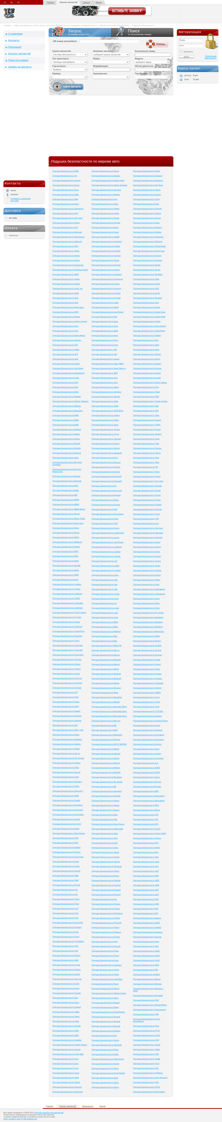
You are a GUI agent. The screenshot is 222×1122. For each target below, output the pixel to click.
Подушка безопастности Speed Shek (149, 317)
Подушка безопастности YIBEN (147, 693)
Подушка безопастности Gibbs (65, 1012)
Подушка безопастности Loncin (105, 608)
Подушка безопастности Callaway (67, 594)
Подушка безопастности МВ (145, 970)
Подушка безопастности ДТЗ (146, 843)
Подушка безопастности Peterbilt (106, 880)
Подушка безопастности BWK (65, 575)
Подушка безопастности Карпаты (148, 932)
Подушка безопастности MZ (104, 786)
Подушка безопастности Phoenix (106, 904)
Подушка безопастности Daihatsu (67, 739)
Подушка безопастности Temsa (147, 429)
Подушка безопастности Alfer (65, 246)
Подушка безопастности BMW (65, 500)
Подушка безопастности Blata (65, 490)
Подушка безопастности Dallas (66, 749)
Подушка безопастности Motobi (105, 749)
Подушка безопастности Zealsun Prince (150, 721)
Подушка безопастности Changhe (67, 636)
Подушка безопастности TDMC (147, 425)
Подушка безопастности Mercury (106, 721)
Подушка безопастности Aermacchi (67, 209)
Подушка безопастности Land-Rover (108, 542)
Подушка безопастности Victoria (147, 570)
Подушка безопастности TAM (146, 397)
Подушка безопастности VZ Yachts (148, 613)
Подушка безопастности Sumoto (147, 368)
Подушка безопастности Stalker (147, 335)
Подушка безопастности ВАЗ (146, 791)
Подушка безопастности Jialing (105, 387)
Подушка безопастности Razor (105, 998)
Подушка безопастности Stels (146, 345)
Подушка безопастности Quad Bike (107, 979)
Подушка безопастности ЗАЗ (146, 857)
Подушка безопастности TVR (146, 519)
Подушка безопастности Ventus (147, 561)
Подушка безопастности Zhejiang (147, 730)
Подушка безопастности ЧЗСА (146, 1087)
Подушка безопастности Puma (105, 960)
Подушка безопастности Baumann (67, 411)
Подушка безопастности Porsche (106, 946)
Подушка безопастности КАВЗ (146, 923)
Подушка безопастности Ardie (65, 293)
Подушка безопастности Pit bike (106, 918)
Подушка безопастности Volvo (146, 599)
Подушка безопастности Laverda (106, 556)
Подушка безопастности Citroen (66, 664)
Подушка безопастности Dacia (65, 702)
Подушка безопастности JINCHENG (107, 411)
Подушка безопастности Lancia (105, 537)
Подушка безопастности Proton (105, 956)
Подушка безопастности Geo (65, 998)
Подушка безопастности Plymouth (106, 923)
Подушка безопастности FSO (65, 946)
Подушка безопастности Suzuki (147, 373)
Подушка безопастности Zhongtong (148, 735)
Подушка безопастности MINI (105, 730)
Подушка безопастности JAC (104, 350)
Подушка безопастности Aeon (65, 204)
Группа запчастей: (61, 51)
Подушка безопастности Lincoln (106, 594)
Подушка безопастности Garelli (66, 974)
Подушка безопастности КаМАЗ (147, 927)
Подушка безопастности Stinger (147, 354)
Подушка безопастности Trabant (147, 505)
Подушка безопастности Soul (146, 303)
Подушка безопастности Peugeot (106, 885)
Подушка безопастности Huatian (106, 246)
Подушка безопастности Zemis (146, 725)
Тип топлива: (141, 73)
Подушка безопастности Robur (105, 1054)
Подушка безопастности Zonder (147, 754)
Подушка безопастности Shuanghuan (149, 246)
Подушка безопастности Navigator (107, 791)
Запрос (80, 32)
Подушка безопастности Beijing (66, 439)
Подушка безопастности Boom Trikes (68, 518)
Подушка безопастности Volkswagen (149, 589)
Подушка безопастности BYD (65, 580)
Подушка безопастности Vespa (146, 566)
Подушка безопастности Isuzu (105, 321)
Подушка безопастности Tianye (147, 453)
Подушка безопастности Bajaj (65, 392)
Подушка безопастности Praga (105, 951)
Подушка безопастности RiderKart (107, 1045)
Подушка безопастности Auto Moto (67, 368)
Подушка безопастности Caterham (67, 608)
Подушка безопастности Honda (105, 213)
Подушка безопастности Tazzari (147, 420)
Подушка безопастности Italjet (105, 331)
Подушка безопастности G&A (65, 960)
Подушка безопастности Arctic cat (67, 288)
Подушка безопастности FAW (65, 876)
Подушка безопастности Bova (65, 528)
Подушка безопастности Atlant (65, 350)
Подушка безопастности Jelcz (105, 382)
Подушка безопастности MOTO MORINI (109, 744)
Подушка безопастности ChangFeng (68, 631)
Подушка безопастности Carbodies (67, 603)
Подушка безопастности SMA (146, 279)
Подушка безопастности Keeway (106, 467)
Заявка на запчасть (20, 66)
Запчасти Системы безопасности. (115, 25)
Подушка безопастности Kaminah (106, 439)
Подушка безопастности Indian (105, 303)
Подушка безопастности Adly (65, 199)
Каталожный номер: (145, 51)
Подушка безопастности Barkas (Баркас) (70, 401)
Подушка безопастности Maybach (106, 678)
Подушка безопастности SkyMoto (147, 274)
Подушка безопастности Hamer (66, 1082)
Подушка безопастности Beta (65, 458)
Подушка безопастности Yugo (146, 707)
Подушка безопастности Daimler (66, 744)
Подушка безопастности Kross (105, 519)
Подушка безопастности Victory (147, 575)
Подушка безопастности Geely (65, 984)
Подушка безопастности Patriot (105, 871)
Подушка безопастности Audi (65, 359)
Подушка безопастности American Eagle (70, 270)
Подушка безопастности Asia (65, 326)
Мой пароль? (210, 58)
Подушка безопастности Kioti (104, 509)
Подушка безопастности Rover (105, 1068)
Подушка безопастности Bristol (66, 547)
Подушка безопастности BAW (65, 415)
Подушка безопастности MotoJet (106, 754)
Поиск (142, 32)
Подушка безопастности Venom (147, 547)
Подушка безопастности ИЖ (145, 909)
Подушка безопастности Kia (104, 486)
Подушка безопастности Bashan (66, 406)
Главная (50, 2)
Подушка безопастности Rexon (105, 1040)
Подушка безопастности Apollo (66, 279)
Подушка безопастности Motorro (106, 763)
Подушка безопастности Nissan (105, 801)
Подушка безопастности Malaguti (106, 631)
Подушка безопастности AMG (65, 274)
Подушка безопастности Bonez (66, 514)
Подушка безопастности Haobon (106, 176)
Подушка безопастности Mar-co (106, 650)
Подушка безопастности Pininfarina (107, 913)
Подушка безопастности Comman (67, 683)
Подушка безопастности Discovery (67, 791)
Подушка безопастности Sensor (147, 218)
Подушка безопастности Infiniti (105, 307)
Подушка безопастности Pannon (106, 862)
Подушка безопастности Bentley (66, 448)
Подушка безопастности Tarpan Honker (150, 401)
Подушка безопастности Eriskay (66, 847)
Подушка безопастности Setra (146, 223)
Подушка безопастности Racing (106, 988)
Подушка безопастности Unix (146, 523)
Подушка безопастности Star (146, 340)
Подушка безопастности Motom (105, 758)
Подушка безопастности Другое (147, 838)
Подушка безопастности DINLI (65, 786)
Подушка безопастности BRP (65, 551)
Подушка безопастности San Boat (148, 185)
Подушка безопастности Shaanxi (147, 227)
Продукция (14, 46)
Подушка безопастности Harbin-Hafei (108, 180)
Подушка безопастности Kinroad (106, 505)
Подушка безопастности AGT (65, 213)
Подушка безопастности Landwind (107, 547)
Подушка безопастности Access (66, 180)
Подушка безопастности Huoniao (106, 265)
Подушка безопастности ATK (65, 345)
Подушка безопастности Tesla (146, 439)
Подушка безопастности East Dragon (68, 833)
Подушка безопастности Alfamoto (67, 241)
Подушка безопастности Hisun (105, 204)
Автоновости (87, 1106)
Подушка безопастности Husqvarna (107, 279)
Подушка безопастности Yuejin (146, 702)
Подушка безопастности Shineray (148, 241)
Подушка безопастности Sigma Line (149, 251)
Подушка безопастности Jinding (106, 415)
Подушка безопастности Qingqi (105, 970)
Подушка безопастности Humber (106, 251)
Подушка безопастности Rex (104, 1035)
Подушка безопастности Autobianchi (68, 373)
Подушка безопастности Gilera (66, 1017)
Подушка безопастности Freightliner (68, 941)
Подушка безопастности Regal (105, 1007)
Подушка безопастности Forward (66, 927)
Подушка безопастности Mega (105, 693)
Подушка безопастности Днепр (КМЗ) (149, 833)
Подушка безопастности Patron (105, 876)
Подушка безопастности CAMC (66, 598)
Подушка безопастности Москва (147, 984)
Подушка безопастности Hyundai (106, 293)
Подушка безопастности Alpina (66, 256)
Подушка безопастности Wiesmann (148, 631)
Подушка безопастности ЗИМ (146, 880)
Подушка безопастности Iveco (105, 335)
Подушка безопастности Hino (104, 199)
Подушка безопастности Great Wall (67, 1054)
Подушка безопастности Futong (66, 955)
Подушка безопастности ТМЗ (146, 1054)
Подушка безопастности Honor (105, 227)
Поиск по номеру (18, 60)
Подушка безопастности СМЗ (146, 1040)
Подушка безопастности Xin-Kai (147, 650)
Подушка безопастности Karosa (106, 448)
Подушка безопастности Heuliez (106, 194)
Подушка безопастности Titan (146, 462)
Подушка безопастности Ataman (66, 340)
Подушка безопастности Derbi (65, 777)
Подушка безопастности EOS (65, 838)
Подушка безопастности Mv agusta (107, 782)
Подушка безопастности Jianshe (106, 397)
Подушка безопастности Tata (146, 406)
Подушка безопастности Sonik (146, 293)
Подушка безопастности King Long (107, 490)
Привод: (56, 73)
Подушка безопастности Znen (146, 749)
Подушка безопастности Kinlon (105, 500)
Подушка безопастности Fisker (66, 899)
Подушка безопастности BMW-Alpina (68, 509)
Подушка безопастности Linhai (105, 599)
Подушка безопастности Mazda (105, 683)
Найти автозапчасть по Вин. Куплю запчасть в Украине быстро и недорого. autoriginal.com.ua (55, 25)
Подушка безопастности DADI (65, 706)
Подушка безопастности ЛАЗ (146, 946)
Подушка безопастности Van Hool (148, 528)
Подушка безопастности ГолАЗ (147, 829)
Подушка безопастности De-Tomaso (68, 758)
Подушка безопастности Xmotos (147, 674)
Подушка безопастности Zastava (147, 716)
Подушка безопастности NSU (105, 819)
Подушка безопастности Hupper (106, 270)
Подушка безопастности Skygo (146, 270)
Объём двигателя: (144, 66)
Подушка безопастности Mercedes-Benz (109, 716)
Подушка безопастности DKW (65, 796)
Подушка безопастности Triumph (147, 509)
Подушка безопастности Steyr (146, 350)
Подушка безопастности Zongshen (148, 758)
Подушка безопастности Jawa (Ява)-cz (109, 368)
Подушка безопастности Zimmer (147, 744)
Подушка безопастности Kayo (105, 458)
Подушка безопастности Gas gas (66, 979)
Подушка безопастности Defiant (66, 763)
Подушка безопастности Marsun (106, 664)
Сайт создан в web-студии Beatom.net (20, 1119)
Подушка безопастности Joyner (105, 434)
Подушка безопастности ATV (65, 354)
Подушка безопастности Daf (64, 725)
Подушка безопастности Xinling (147, 664)
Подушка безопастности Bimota (66, 476)
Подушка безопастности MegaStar (107, 697)
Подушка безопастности (143, 25)
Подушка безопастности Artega (66, 317)
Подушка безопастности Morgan (106, 739)
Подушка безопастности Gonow (66, 1049)
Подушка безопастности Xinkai (146, 660)
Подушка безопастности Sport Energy (149, 326)
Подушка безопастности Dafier (66, 735)
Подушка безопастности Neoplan (106, 796)
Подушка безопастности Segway (147, 209)
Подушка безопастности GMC (65, 1031)
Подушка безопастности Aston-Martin (68, 335)
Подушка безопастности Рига (146, 1026)
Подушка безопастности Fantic (66, 866)
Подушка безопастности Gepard (66, 1007)
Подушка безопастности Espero (66, 852)
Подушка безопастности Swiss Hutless (150, 382)
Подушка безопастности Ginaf (65, 1021)
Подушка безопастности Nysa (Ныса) (108, 824)
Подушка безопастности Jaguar (105, 359)
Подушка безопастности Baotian (66, 397)
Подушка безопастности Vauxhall (147, 537)
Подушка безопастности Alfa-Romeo (68, 237)
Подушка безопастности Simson (147, 256)
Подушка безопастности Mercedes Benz (109, 707)
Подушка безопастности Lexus (105, 575)
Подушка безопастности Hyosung (106, 288)
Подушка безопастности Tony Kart (148, 481)
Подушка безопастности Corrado (66, 688)
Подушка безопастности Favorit (66, 871)
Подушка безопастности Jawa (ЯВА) (108, 364)
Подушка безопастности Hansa (105, 171)
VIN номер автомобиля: (65, 41)
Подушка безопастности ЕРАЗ (146, 848)
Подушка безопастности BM (64, 495)
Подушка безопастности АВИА (146, 768)
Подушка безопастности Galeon (66, 970)
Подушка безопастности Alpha (65, 251)
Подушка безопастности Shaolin (147, 232)
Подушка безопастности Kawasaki (107, 453)
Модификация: (100, 66)
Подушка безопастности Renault (106, 1017)
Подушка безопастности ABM (65, 171)
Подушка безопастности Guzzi (65, 1073)
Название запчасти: (103, 51)
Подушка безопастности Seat (146, 204)
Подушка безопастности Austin (66, 364)
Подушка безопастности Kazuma (106, 462)
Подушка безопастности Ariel (65, 303)
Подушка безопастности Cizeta (66, 674)
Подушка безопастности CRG (65, 697)
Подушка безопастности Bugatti (66, 565)
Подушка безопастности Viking (146, 580)
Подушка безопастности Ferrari (66, 885)
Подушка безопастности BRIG (65, 537)
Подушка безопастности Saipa (146, 171)
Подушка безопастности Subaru (147, 364)
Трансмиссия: (100, 73)
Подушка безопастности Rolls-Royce (108, 1059)
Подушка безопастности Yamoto (147, 688)
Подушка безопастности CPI (65, 692)
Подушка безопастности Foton (65, 937)
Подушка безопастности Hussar (106, 284)
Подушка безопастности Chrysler (66, 659)
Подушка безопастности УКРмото (148, 1073)
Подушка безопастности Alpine (66, 260)
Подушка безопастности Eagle (65, 829)
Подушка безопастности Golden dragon (69, 1045)
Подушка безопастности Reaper (106, 1003)
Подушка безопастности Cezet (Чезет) (69, 612)
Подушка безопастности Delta (65, 768)
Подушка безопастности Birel (65, 486)
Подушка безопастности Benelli (66, 444)
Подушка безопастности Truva (146, 514)
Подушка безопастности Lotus (105, 617)
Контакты (13, 40)
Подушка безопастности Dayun (66, 753)
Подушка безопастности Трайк (146, 1059)
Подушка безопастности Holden (106, 209)
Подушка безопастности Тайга (146, 1049)
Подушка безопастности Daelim (66, 711)
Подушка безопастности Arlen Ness (68, 307)
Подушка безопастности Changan (67, 627)
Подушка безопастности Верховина (149, 801)
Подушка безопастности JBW (105, 373)
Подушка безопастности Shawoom (148, 237)
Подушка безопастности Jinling (105, 420)
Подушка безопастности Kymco (105, 528)
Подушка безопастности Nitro (105, 815)
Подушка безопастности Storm (146, 359)
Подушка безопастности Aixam (66, 223)
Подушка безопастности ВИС (146, 805)
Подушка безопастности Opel (105, 838)
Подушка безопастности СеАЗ (146, 1035)
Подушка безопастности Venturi (147, 556)
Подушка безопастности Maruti (105, 669)
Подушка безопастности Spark (146, 307)
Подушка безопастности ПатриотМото (150, 1005)
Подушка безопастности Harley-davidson (109, 185)
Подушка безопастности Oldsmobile (107, 829)
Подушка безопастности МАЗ (146, 965)
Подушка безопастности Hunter (105, 260)
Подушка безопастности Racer (105, 984)
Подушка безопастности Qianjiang (107, 965)
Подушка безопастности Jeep (105, 378)
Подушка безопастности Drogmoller (68, 814)
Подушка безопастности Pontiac (106, 937)
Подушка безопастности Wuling (147, 641)
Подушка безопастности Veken (146, 542)
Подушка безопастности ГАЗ (145, 815)
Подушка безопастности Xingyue (147, 655)
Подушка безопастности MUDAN (106, 772)
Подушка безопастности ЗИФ (146, 904)
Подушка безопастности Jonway (106, 429)
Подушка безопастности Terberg (147, 434)
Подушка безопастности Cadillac (66, 584)
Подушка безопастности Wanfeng (148, 622)
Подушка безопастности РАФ (146, 1014)
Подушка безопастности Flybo (65, 904)
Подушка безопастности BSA (65, 556)
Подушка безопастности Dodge (66, 800)
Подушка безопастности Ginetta (66, 1026)
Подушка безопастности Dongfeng (67, 805)
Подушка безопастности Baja (65, 387)
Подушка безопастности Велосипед (149, 796)
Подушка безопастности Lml (104, 603)
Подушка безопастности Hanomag (67, 1092)
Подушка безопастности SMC (146, 288)
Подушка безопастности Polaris (105, 927)
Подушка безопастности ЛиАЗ (146, 951)
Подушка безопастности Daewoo (66, 716)
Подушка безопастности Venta (146, 552)
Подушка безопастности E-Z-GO (66, 824)
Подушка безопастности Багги (146, 777)
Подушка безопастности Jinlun (105, 425)
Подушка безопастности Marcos (106, 655)
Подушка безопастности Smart (146, 284)
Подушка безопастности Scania (147, 194)
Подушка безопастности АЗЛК (146, 772)
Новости (86, 2)
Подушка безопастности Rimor (105, 1050)
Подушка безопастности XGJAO (147, 646)
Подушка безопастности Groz (65, 1059)
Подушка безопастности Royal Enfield (108, 1073)
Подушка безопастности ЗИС (146, 890)
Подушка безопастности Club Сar (67, 678)
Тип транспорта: (60, 58)
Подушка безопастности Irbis (104, 317)
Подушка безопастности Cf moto (66, 617)
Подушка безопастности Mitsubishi (107, 735)
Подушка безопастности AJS (65, 227)
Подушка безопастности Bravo (65, 533)
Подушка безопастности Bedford (66, 429)
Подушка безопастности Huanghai (107, 241)
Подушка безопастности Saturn (147, 190)
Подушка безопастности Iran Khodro (108, 312)
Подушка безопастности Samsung (148, 180)
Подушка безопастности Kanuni (106, 444)
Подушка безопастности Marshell (106, 660)
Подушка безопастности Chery (66, 641)
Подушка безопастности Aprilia (66, 284)
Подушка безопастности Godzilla (66, 1040)
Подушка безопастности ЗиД (146, 866)
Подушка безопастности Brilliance (67, 542)
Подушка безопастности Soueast (147, 298)
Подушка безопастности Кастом (147, 937)
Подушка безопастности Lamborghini (108, 533)
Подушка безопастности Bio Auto (66, 481)
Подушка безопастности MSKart (106, 768)
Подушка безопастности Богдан (147, 782)
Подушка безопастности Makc (105, 627)
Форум (98, 2)
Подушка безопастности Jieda (105, 401)
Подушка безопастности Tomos (147, 476)
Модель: (139, 58)
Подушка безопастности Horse (105, 232)
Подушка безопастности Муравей (148, 995)
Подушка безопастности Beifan (66, 434)
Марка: (96, 58)
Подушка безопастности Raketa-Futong (109, 993)
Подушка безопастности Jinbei (105, 406)
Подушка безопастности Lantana (106, 552)
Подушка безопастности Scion (146, 199)
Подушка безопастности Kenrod (106, 472)
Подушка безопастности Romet (105, 1064)
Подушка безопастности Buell (65, 561)
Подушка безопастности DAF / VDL (68, 730)
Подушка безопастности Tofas (146, 472)
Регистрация (210, 56)
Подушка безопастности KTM (105, 523)
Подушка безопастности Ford (65, 908)
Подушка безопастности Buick (65, 570)
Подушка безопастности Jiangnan (106, 392)
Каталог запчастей (68, 2)
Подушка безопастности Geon (65, 1002)
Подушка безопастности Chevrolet (67, 645)
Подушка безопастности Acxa (65, 190)
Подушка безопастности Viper (146, 584)
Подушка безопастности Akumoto (67, 232)
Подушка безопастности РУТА (146, 1031)
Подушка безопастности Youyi (146, 697)
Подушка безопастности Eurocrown (68, 857)
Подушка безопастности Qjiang (105, 974)
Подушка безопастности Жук (146, 852)
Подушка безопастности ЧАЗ (146, 1082)
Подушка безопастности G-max (66, 965)
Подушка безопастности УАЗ (146, 1068)
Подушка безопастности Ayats (65, 378)
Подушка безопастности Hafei (65, 1078)
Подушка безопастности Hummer (106, 256)
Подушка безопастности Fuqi (65, 951)
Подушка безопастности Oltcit (105, 833)
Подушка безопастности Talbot (146, 392)
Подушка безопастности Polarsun (106, 932)
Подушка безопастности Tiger (146, 458)
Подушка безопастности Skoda (147, 265)
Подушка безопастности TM (145, 467)
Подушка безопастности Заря (146, 862)
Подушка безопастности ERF (65, 843)
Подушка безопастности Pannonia (107, 866)
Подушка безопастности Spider (147, 321)
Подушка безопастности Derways (67, 782)
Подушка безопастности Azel (65, 382)
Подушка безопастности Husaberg (107, 274)
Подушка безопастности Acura (65, 185)
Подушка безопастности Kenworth (107, 476)
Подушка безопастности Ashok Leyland (69, 321)
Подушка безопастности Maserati (106, 674)
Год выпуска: (59, 66)
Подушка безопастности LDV (104, 561)
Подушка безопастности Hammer (67, 1087)
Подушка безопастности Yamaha (147, 678)
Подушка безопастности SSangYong (149, 331)
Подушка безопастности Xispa (146, 669)
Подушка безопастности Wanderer (148, 617)
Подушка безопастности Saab (105, 1078)
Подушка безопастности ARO (65, 312)
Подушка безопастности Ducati (66, 819)
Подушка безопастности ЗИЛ (146, 871)
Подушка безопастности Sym (146, 387)
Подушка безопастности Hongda (106, 223)
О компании (15, 33)
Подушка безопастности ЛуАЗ (146, 960)
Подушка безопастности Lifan (105, 580)
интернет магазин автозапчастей (48, 1113)
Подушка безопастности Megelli (106, 702)
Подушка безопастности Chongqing (68, 655)
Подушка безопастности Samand (147, 176)
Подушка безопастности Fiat (65, 890)
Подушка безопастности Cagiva (66, 589)
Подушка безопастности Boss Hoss (68, 523)
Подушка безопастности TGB (146, 444)
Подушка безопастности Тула (146, 1063)
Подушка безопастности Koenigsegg (108, 514)
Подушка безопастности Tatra (146, 415)
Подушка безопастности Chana (66, 622)
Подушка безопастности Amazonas (67, 265)
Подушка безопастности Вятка (146, 810)
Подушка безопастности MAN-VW (106, 646)
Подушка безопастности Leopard (106, 570)
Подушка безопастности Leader (106, 566)
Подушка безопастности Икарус (147, 918)
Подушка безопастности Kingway (106, 495)
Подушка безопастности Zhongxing (148, 739)
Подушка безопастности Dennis (66, 772)
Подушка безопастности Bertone (66, 453)
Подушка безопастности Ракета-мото (149, 1010)
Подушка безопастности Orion (105, 848)
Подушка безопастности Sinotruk (147, 260)
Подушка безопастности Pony (105, 942)
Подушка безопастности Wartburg (148, 627)
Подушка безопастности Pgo (104, 899)
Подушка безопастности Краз (146, 942)
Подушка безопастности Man (104, 636)
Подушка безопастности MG (104, 725)
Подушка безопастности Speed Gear (149, 312)
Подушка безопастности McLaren (106, 688)
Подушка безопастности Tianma (147, 448)
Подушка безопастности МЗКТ (146, 974)
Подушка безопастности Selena (147, 213)
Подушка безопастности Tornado (147, 486)
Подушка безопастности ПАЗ (146, 1000)
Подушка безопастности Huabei (106, 237)
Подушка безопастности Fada (65, 861)
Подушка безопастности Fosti (65, 932)
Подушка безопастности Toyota (147, 490)
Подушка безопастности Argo (65, 298)
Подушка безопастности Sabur (105, 1082)
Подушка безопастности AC (64, 176)
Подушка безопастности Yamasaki (148, 683)
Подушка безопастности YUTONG (148, 711)
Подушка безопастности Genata (66, 993)
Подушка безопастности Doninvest (67, 810)
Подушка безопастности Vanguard (148, 533)
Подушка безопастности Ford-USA (67, 923)
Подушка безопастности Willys (146, 636)
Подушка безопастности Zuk (145, 763)
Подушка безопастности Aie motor (67, 218)
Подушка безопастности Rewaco (106, 1031)
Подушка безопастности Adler (65, 194)
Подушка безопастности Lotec (105, 613)
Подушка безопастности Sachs (105, 1087)
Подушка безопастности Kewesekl (107, 481)
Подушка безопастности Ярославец (149, 1092)
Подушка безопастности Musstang (107, 777)
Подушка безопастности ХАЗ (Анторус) (150, 1078)
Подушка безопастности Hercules (106, 190)
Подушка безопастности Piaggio (106, 909)
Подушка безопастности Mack (105, 622)
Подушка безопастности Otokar (105, 852)
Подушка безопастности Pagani (106, 857)
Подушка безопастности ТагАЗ (146, 1045)
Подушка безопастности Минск (147, 979)
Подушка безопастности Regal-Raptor (108, 1012)
